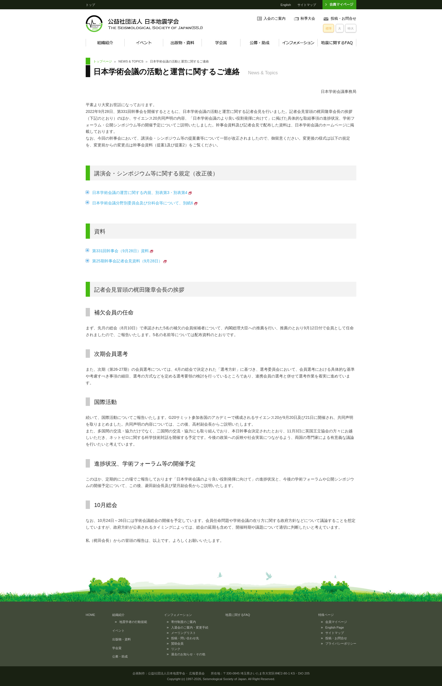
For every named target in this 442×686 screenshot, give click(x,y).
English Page (334, 627)
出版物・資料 (182, 42)
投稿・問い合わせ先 (185, 638)
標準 (329, 28)
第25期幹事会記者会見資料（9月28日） (127, 261)
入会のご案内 (275, 19)
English (285, 4)
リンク (175, 649)
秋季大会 (307, 19)
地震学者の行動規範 (133, 622)
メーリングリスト (183, 632)
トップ (90, 4)
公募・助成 (259, 42)
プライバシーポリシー (340, 643)
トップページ (102, 61)
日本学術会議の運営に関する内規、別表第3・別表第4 (139, 192)
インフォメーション (298, 42)
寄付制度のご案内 (183, 622)
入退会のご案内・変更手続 (189, 627)
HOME (90, 614)
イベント (143, 42)
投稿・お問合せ (343, 19)
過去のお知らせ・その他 (188, 654)
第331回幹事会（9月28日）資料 (120, 251)
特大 (351, 28)
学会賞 (221, 42)
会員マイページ (336, 622)
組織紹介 (105, 42)
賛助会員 (177, 643)
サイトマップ (306, 4)
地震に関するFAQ (336, 42)
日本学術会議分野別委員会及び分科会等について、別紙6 (142, 203)
